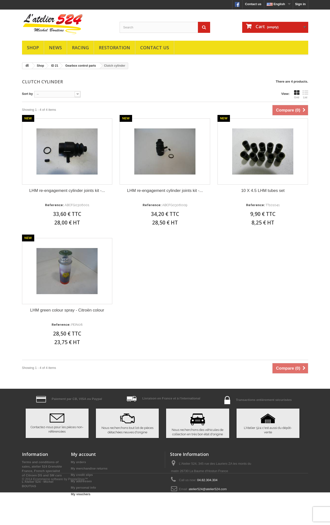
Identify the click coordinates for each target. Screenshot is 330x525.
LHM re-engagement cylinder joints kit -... (67, 190)
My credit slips (82, 475)
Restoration (114, 47)
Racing (80, 47)
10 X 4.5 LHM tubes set (263, 190)
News (55, 47)
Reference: (54, 205)
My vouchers (80, 494)
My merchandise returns (89, 468)
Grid (296, 94)
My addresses (81, 481)
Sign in (300, 4)
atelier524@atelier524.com (208, 489)
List (305, 94)
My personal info (83, 487)
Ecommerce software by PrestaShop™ (60, 511)
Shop (33, 47)
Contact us (253, 4)
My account (83, 454)
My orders (78, 462)
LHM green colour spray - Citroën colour (67, 310)
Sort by (27, 94)
